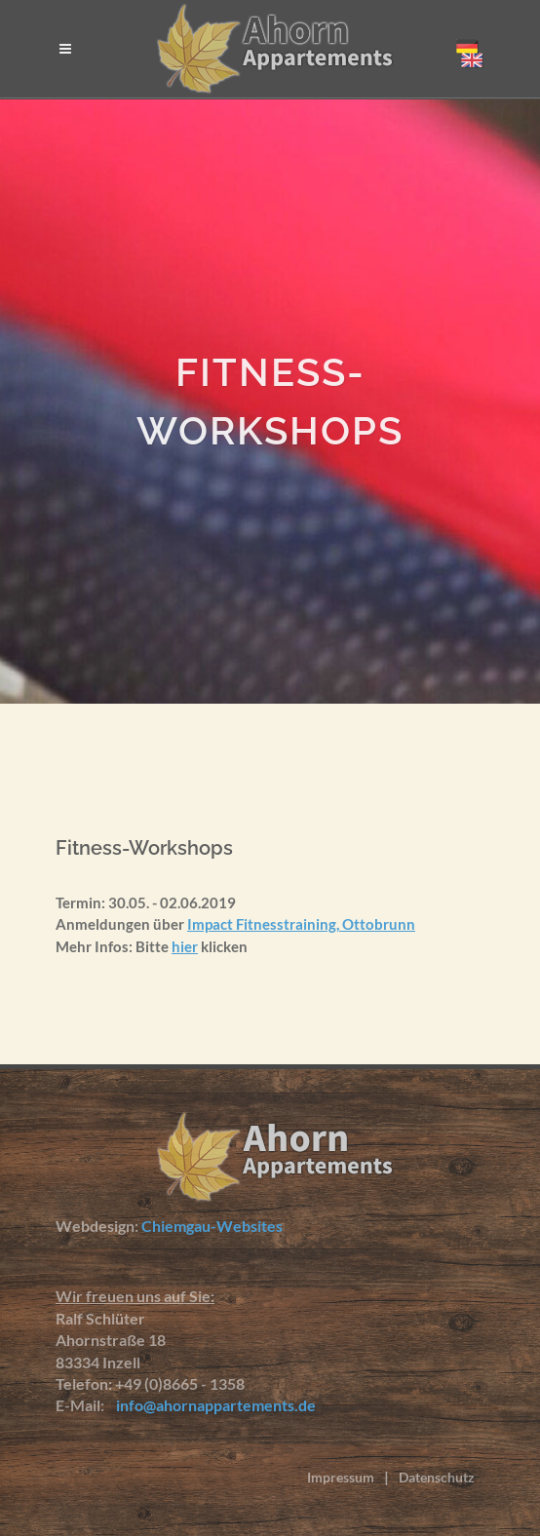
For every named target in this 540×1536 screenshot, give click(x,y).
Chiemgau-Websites (212, 1225)
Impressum (340, 1477)
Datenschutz (437, 1477)
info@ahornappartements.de (211, 1405)
